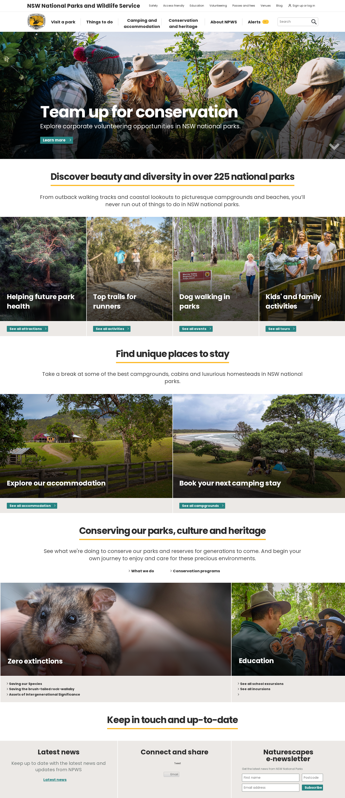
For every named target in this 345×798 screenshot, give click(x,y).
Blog (279, 5)
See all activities (110, 329)
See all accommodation (30, 505)
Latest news (55, 779)
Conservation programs (196, 571)
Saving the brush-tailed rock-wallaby (41, 689)
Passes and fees (243, 5)
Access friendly (173, 5)
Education (197, 5)
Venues (266, 5)
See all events (194, 329)
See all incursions (255, 689)
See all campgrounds (200, 505)
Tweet (177, 763)
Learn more (54, 140)
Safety (153, 5)
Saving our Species (25, 684)
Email (174, 774)
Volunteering (218, 5)
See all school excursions (261, 684)
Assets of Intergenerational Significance (44, 694)
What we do (142, 571)
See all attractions (26, 329)
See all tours (279, 329)
